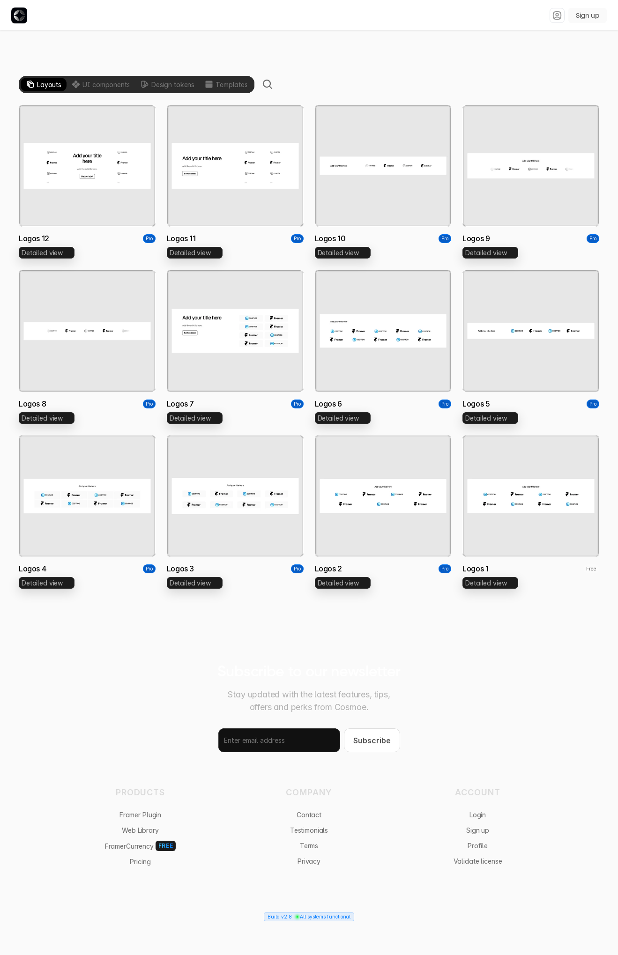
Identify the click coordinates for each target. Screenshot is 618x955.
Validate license (478, 861)
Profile (477, 846)
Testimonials (309, 830)
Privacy (309, 861)
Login (477, 815)
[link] (46, 253)
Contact (309, 815)
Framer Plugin (140, 815)
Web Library (140, 830)
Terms (309, 846)
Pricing (140, 862)
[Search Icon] (267, 84)
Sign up (587, 15)
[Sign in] (557, 15)
